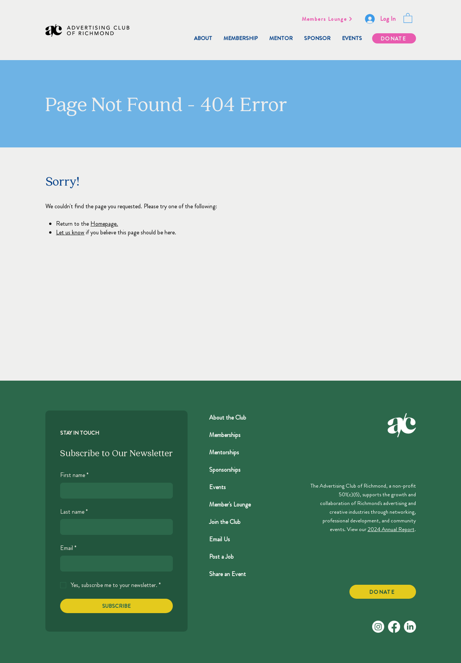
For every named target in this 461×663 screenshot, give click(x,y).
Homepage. (104, 223)
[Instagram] (378, 627)
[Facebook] (394, 627)
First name (74, 475)
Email (68, 548)
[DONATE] (394, 38)
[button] (408, 17)
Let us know (70, 232)
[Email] (114, 563)
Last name (74, 512)
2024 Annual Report (391, 529)
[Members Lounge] (327, 18)
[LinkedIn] (410, 627)
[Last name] (114, 526)
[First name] (114, 490)
